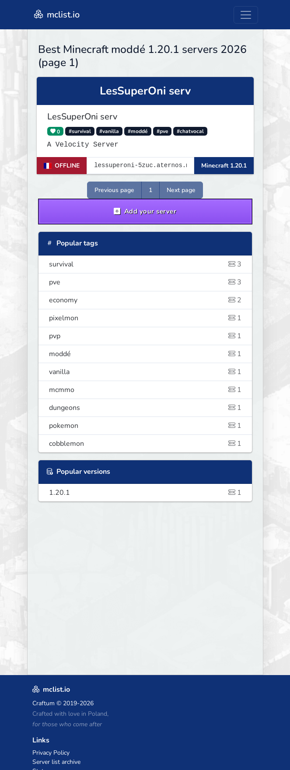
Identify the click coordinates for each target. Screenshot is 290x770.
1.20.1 (145, 492)
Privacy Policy (51, 753)
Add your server (145, 211)
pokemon (145, 425)
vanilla (145, 372)
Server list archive (56, 762)
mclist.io (56, 15)
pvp (145, 336)
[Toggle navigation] (246, 15)
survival (145, 264)
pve (145, 282)
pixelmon (145, 318)
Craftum (43, 703)
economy (145, 300)
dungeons (145, 407)
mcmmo (145, 390)
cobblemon (145, 443)
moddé (145, 354)
